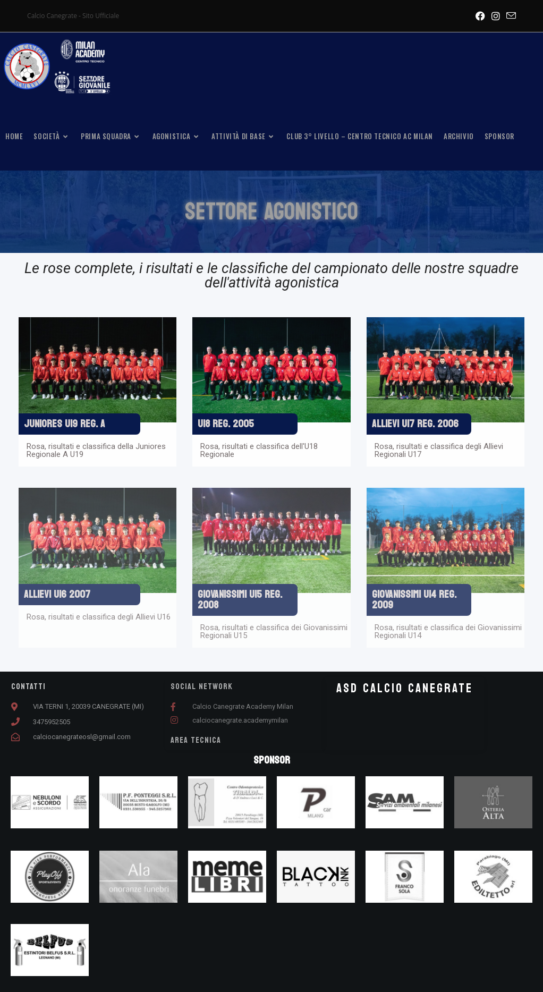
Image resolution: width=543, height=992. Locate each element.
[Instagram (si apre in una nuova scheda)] (495, 16)
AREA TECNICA (196, 740)
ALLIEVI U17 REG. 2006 (415, 424)
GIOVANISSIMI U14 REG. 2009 (414, 600)
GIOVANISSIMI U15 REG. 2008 (240, 600)
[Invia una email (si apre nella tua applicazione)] (509, 16)
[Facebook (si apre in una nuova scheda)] (480, 16)
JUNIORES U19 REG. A (64, 424)
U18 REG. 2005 (226, 424)
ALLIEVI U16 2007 (57, 594)
